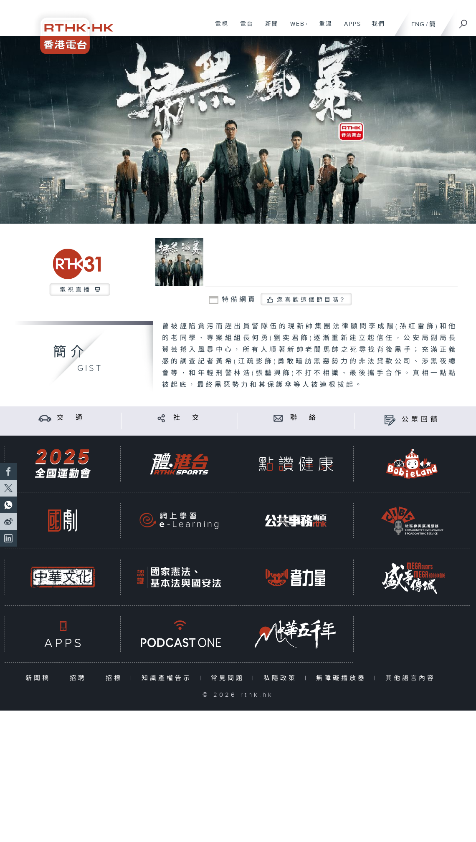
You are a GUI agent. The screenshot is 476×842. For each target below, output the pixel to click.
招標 (116, 678)
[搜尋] (463, 21)
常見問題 (229, 678)
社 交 (187, 418)
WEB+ (296, 28)
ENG (417, 24)
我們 (375, 28)
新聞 (269, 28)
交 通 (71, 418)
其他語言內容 (412, 678)
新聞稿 (39, 678)
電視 (218, 28)
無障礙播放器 (343, 678)
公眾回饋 (421, 420)
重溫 (322, 28)
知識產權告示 (168, 678)
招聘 (80, 678)
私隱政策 (282, 678)
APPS (349, 28)
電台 (243, 28)
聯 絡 (304, 418)
